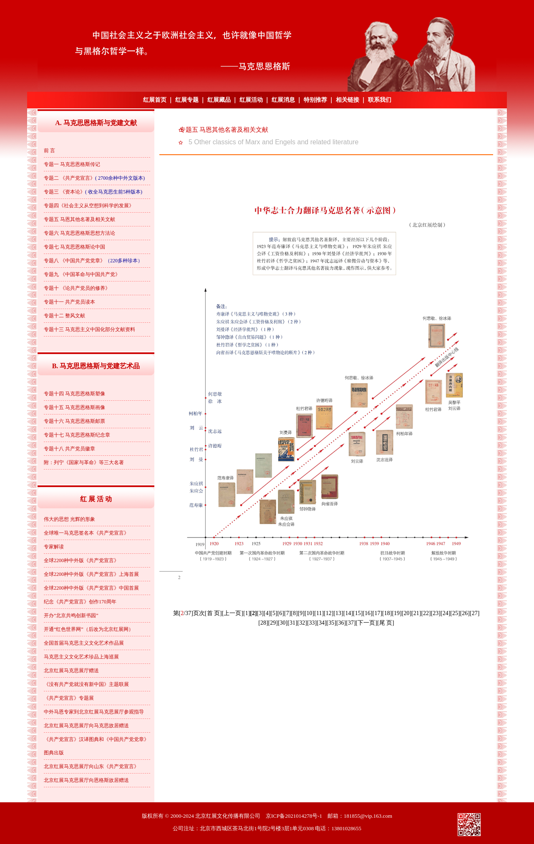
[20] (406, 613)
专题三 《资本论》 (64, 192)
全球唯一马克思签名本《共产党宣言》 (86, 533)
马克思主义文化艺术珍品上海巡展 (81, 657)
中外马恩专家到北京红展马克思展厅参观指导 (94, 712)
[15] (358, 613)
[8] (294, 613)
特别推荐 (315, 100)
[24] (445, 613)
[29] (273, 623)
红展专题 (187, 100)
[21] (416, 613)
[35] (331, 623)
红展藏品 (219, 100)
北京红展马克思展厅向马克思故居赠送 (86, 725)
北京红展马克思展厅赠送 (71, 670)
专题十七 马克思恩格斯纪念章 (77, 435)
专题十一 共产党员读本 (69, 302)
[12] (328, 613)
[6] (280, 613)
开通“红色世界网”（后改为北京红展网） (89, 629)
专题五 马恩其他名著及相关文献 (79, 219)
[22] (426, 613)
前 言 (49, 150)
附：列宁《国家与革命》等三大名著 (84, 462)
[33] (312, 623)
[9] (301, 613)
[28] (263, 623)
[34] (321, 623)
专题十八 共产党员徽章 (69, 449)
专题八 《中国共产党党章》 (74, 261)
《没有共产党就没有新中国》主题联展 (86, 684)
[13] (338, 613)
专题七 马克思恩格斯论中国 (74, 247)
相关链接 (347, 100)
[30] (282, 623)
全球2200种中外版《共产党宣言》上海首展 (91, 574)
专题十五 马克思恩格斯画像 (74, 407)
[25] (455, 613)
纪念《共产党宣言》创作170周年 (80, 602)
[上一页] (232, 613)
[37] (350, 623)
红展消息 (283, 100)
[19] (396, 613)
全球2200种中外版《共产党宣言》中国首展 (91, 588)
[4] (267, 613)
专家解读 (54, 547)
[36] (341, 623)
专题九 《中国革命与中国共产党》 (82, 274)
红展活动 (251, 100)
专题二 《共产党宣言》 (69, 178)
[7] (287, 613)
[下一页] (366, 623)
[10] (309, 613)
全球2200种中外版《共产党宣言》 (81, 560)
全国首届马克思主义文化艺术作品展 (84, 643)
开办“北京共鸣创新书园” (71, 615)
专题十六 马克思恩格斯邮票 (74, 421)
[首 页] (213, 613)
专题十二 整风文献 (64, 316)
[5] (273, 613)
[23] (436, 613)
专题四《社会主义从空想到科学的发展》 (89, 205)
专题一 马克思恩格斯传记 (72, 164)
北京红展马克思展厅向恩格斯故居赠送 (86, 780)
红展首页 (154, 100)
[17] (377, 613)
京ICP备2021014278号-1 (294, 816)
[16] (367, 613)
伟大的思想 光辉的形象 (69, 519)
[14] (348, 613)
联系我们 (379, 100)
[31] (292, 623)
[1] (246, 613)
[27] (474, 613)
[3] (260, 613)
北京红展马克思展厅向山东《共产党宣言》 (91, 766)
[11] (319, 613)
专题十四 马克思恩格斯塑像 (74, 394)
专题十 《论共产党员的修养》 (77, 288)
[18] (387, 613)
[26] (465, 613)
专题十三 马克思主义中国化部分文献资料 (89, 329)
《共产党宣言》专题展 (69, 698)
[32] (302, 623)
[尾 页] (385, 623)
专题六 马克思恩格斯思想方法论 (79, 233)
